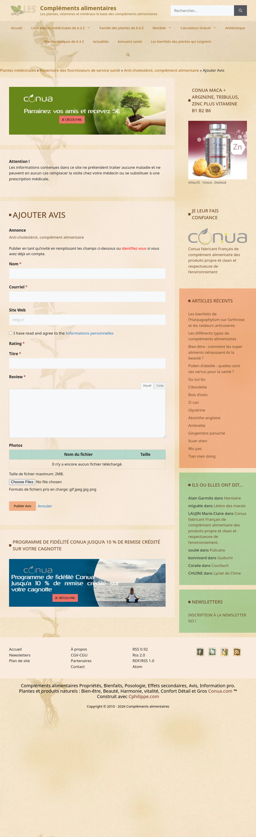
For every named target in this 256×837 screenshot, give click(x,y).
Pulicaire (217, 550)
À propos (79, 649)
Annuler (45, 506)
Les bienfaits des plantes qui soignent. (181, 41)
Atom (137, 666)
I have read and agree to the (64, 333)
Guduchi (225, 557)
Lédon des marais (230, 505)
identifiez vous (134, 248)
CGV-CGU (79, 655)
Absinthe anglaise (204, 417)
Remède (164, 28)
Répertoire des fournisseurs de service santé (80, 70)
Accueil (16, 28)
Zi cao (193, 402)
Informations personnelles (90, 333)
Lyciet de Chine (227, 573)
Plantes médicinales (18, 70)
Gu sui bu (196, 379)
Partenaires (81, 660)
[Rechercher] (240, 10)
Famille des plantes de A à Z (121, 28)
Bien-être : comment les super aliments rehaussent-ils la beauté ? (215, 352)
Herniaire (232, 498)
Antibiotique (235, 28)
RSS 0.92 (140, 649)
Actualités (101, 41)
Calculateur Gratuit (201, 28)
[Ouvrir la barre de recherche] (128, 55)
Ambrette (196, 425)
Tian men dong (201, 456)
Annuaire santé (130, 41)
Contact (78, 666)
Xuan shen (197, 440)
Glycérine (196, 410)
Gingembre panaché (206, 433)
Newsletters (20, 655)
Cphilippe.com (144, 696)
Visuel (147, 385)
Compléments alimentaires (78, 8)
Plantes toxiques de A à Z (64, 41)
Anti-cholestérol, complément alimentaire (161, 70)
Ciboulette (197, 387)
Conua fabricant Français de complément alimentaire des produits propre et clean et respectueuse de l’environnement (217, 257)
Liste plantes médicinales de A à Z (63, 28)
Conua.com (220, 691)
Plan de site (19, 660)
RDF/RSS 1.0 (143, 660)
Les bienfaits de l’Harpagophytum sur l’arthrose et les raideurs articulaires (216, 319)
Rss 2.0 (139, 655)
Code (160, 385)
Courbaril (220, 565)
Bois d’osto (198, 394)
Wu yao (195, 448)
